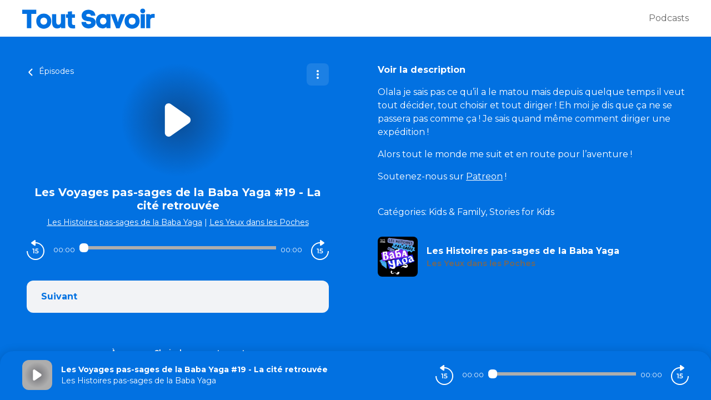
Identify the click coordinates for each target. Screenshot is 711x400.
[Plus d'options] (318, 74)
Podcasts (669, 18)
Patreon (484, 176)
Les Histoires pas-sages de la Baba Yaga (124, 222)
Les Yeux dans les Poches (259, 222)
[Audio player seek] (177, 248)
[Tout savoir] (335, 18)
